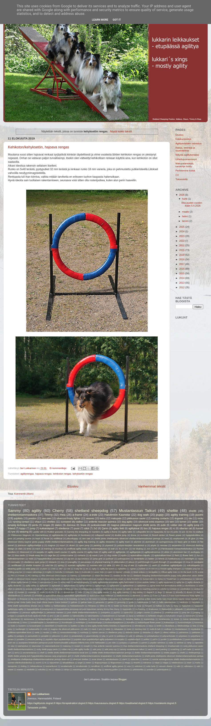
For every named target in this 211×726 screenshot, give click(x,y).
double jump (121, 535)
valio (179, 666)
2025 (182, 226)
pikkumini (56, 636)
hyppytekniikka (193, 535)
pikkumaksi (119, 562)
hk (109, 606)
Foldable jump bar (192, 569)
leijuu (151, 626)
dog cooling (138, 592)
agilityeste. (121, 552)
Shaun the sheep (102, 576)
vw (50, 669)
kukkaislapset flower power (149, 622)
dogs (160, 592)
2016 (182, 268)
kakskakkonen (109, 616)
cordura (197, 589)
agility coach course (57, 552)
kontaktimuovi (53, 622)
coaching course (150, 589)
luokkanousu (174, 558)
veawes (20, 669)
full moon (93, 599)
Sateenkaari (86, 576)
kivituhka (118, 619)
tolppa (165, 663)
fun (198, 555)
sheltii (182, 653)
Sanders (96, 532)
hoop (139, 606)
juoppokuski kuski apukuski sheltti (32, 616)
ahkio (166, 552)
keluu (201, 616)
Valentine (199, 579)
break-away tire (36, 555)
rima (188, 562)
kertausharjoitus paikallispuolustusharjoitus (56, 619)
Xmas (34, 582)
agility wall (107, 552)
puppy (160, 514)
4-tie (68, 569)
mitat (129, 629)
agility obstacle (194, 582)
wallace (199, 532)
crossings (32, 592)
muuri (62, 545)
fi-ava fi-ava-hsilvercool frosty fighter (184, 596)
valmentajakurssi (99, 548)
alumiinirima (190, 586)
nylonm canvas (98, 632)
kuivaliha (131, 622)
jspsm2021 (128, 612)
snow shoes (97, 659)
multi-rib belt (155, 629)
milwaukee (118, 629)
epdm (124, 555)
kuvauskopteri (35, 626)
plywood (109, 545)
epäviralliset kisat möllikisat (101, 596)
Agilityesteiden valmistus (188, 143)
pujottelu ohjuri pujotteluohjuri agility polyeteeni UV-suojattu (99, 639)
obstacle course (132, 632)
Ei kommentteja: (58, 468)
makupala (116, 518)
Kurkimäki (86, 572)
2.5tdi (53, 569)
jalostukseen (192, 609)
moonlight (189, 558)
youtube (150, 669)
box (146, 528)
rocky (200, 518)
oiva (62, 562)
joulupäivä (105, 612)
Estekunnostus (183, 139)
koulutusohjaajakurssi (114, 622)
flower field (188, 555)
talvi (172, 521)
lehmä (161, 558)
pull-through (143, 562)
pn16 (111, 636)
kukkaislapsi (169, 622)
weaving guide (15, 568)
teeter (88, 663)
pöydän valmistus (157, 643)
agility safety (31, 586)
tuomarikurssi (51, 666)
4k (87, 569)
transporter (12, 666)
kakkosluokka (78, 616)
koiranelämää (13, 622)
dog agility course (101, 592)
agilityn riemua (85, 586)
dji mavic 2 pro (96, 555)
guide (131, 602)
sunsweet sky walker (72, 521)
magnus (52, 545)
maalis (186, 211)
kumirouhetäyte (184, 622)
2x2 (95, 528)
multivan (167, 629)
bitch (98, 589)
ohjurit (157, 632)
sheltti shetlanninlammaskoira (128, 656)
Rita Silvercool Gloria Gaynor (54, 576)
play (104, 636)
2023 (182, 236)
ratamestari (36, 646)
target (80, 663)
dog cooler (112, 555)
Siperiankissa (41, 535)
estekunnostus (123, 596)
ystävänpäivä (162, 669)
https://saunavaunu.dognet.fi (103, 703)
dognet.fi (150, 592)
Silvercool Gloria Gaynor (26, 579)
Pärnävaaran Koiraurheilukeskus (177, 548)
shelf (42, 653)
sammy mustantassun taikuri (132, 649)
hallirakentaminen (16, 558)
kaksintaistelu (93, 616)
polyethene (195, 636)
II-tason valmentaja (34, 572)
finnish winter (158, 535)
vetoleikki (30, 669)
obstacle (53, 562)
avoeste (29, 589)
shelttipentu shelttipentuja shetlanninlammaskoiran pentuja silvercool (40, 659)
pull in (155, 639)
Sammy (14, 510)
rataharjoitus (23, 646)
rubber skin (176, 525)
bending (59, 589)
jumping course (23, 538)
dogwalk (179, 518)
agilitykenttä (58, 535)
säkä (86, 528)
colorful (163, 589)
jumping (196, 612)
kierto (93, 619)
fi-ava (163, 596)
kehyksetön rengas (83, 473)
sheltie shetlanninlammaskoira (147, 653)
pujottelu (18, 518)
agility (37, 510)
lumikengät (20, 629)
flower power (175, 535)
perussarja (86, 562)
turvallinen (95, 666)
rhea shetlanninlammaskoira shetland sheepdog (143, 646)
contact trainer (67, 555)
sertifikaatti (16, 565)
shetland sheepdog (91, 510)
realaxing (67, 646)
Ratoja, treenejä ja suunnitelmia (185, 149)
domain (169, 592)
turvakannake (66, 666)
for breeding (72, 599)
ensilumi (27, 596)
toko (118, 565)
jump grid (97, 558)
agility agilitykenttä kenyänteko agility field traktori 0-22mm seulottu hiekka (123, 582)
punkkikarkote (176, 639)
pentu (35, 525)
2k (120, 548)
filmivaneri (12, 599)
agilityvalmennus (152, 552)
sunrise (145, 659)
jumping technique (18, 525)
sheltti (192, 511)
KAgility (48, 572)
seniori (197, 649)
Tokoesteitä (181, 179)
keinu (103, 518)
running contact (21, 521)
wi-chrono (125, 669)
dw (190, 518)
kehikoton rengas (62, 473)
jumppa (11, 616)
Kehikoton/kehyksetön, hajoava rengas (38, 147)
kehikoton (141, 616)
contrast (173, 589)
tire (190, 532)
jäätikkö (66, 616)
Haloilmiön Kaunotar (117, 514)
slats (20, 548)
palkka (10, 636)
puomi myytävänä (192, 639)
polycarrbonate (168, 636)
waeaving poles (79, 669)
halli (153, 602)
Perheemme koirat (185, 170)
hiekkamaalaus (60, 606)
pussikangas (176, 562)
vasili (154, 565)
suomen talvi (96, 565)
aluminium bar (180, 552)
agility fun (180, 582)
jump (32, 528)
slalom (58, 525)
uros (129, 666)
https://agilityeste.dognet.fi (41, 703)
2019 (182, 254)
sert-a (16, 653)
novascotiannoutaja (68, 632)
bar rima (48, 589)
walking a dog (95, 669)
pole (130, 636)
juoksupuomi (123, 558)
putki (163, 525)
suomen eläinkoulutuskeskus (20, 663)
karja (131, 616)
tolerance (147, 663)
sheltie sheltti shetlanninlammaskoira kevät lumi (68, 653)
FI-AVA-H (153, 569)
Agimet (133, 569)
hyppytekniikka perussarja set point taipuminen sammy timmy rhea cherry (87, 609)
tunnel (183, 521)
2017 (182, 264)
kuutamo (22, 626)
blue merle (20, 555)
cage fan (52, 555)
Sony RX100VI (133, 579)
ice (168, 532)
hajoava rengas (43, 473)
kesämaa (83, 619)
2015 (182, 273)
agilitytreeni (114, 586)
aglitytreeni (142, 586)
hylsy (176, 606)
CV (177, 175)
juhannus (157, 612)
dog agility (127, 521)
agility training (179, 514)
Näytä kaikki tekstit (121, 131)
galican (74, 602)
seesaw (163, 545)
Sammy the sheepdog (77, 532)
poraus (11, 639)
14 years (43, 569)
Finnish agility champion (170, 569)
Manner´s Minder (122, 572)
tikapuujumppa (101, 663)
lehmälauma (140, 626)
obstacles (147, 632)
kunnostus (199, 622)
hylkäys (159, 606)
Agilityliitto (122, 569)
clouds (136, 589)
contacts (81, 555)
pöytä (153, 545)
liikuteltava (169, 626)
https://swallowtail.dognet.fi (133, 703)
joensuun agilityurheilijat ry (31, 545)
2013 (182, 282)
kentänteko (139, 558)
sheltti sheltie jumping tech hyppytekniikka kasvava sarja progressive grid (39, 656)
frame (82, 599)
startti (124, 659)
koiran (176, 619)
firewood (23, 599)
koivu (25, 622)
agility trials (92, 552)
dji (59, 592)
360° (61, 569)
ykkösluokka (138, 669)
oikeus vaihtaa (169, 632)
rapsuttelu (199, 643)
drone (133, 535)
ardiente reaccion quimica (102, 521)
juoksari (110, 558)
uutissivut (138, 666)
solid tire (49, 565)
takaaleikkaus (68, 663)
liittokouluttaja (183, 626)
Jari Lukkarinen (41, 694)
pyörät (144, 643)
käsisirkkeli (49, 626)
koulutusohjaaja (95, 622)
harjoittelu (196, 602)
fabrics (146, 596)
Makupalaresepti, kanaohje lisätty (184, 165)
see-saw (46, 518)
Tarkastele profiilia (36, 707)
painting (97, 545)
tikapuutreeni (116, 663)
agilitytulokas (128, 586)
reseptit (87, 646)
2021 (182, 245)
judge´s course (143, 612)
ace (55, 582)
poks (175, 532)
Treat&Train (171, 579)
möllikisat (58, 538)
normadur (15, 562)
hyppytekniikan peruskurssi (51, 558)
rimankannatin (174, 646)
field (177, 555)
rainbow (180, 643)
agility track (124, 542)
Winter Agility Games (19, 582)
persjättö (44, 636)
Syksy (160, 579)
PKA (13, 576)
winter (195, 521)
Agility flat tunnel (107, 569)
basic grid (182, 542)
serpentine (177, 545)
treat (166, 538)
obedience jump (115, 632)
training (47, 548)
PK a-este (199, 572)
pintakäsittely (77, 636)
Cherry (58, 510)
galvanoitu (100, 602)
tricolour (59, 548)
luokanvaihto (34, 629)
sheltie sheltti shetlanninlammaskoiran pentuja (111, 653)
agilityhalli (56, 586)
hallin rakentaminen (167, 602)
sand (150, 649)
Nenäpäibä (153, 572)
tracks (197, 663)
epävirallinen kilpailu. (141, 555)
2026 (182, 194)
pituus (131, 562)
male (86, 629)
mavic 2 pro (97, 629)
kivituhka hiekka (133, 619)
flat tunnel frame (38, 599)
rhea (63, 514)
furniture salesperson (110, 599)
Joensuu (71, 525)
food (61, 599)
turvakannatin (82, 666)
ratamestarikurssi (52, 646)
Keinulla (58, 572)
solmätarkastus (112, 659)
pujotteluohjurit (134, 639)
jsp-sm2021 (83, 558)
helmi (185, 216)
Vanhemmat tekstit (151, 486)
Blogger (122, 679)
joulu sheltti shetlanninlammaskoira (82, 612)
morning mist (140, 629)
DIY (126, 548)
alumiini (137, 542)
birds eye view (72, 589)
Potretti (21, 576)
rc (174, 528)
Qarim (105, 528)
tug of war (129, 565)
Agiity (94, 569)
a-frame (77, 514)
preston (32, 518)
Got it (117, 19)
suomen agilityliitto (77, 565)
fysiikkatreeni (127, 599)
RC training (33, 576)
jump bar (186, 612)
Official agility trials (169, 572)
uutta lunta (150, 666)
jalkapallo (179, 609)
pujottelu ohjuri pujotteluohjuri (58, 639)
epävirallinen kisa (53, 596)
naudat (46, 632)
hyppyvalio (127, 609)
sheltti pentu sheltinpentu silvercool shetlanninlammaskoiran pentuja (127, 538)
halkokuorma (142, 602)
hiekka (47, 606)
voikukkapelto (193, 565)
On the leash (185, 572)
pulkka (146, 639)
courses (20, 592)
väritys (67, 669)
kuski (13, 626)
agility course (77, 552)
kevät (46, 538)
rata (12, 646)
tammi (185, 221)
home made (128, 606)
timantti (137, 663)
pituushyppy (72, 538)
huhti (185, 198)
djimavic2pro (69, 592)
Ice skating (137, 548)
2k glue (191, 538)
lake (82, 626)
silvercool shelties (80, 659)
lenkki (159, 626)
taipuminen (54, 663)
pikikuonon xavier (136, 518)
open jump (84, 545)
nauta (200, 558)
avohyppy (195, 552)
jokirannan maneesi (55, 612)
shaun (38, 521)
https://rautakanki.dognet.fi (162, 703)
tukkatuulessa (36, 666)
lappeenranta (125, 626)
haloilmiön (183, 602)
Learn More (100, 19)
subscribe (135, 659)
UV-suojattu (38, 552)
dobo (80, 592)
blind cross (107, 589)
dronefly (179, 592)
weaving (24, 531)
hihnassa (92, 606)
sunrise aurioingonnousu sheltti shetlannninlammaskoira (176, 659)
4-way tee (78, 569)
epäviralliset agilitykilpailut (75, 596)
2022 (182, 240)
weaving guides (111, 669)
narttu (37, 632)
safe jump (97, 649)
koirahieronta (164, 619)
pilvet (66, 636)
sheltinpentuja (194, 653)
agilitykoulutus (70, 586)
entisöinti (38, 596)
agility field (118, 528)
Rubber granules (55, 532)
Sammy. (73, 576)
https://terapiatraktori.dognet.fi (72, 703)
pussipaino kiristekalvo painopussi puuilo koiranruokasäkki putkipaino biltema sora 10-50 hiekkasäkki (62, 643)
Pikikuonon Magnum (21, 535)
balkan (39, 589)
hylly (168, 606)
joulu (10, 538)
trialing (23, 666)
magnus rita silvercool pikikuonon (65, 629)
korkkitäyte (80, 622)
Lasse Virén (99, 572)
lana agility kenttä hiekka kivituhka (102, 626)
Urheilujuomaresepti (186, 159)
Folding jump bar (15, 572)
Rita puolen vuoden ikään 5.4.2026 (191, 204)
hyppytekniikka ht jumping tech (40, 609)
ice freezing (140, 609)
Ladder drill (38, 532)
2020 (182, 250)
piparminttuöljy (92, 636)
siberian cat (185, 528)
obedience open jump (34, 562)
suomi (38, 663)
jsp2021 (116, 612)
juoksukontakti (98, 525)
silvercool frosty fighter (68, 518)
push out (11, 643)
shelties (51, 521)
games (111, 602)
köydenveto (62, 626)
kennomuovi (29, 619)
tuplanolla (143, 565)
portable (20, 639)
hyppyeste (186, 606)
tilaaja (127, 663)
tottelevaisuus (177, 663)
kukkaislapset (47, 528)
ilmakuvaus (153, 609)
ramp (189, 643)
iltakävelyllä (166, 609)
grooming (121, 602)
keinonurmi (190, 616)
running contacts (160, 518)
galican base (86, 602)
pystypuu (123, 643)
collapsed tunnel (102, 535)
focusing (52, 599)
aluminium (150, 542)
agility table (126, 532)
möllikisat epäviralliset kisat (19, 632)
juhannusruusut (171, 612)
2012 (182, 287)
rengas (46, 525)
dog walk (143, 514)
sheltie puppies (170, 653)
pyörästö (134, 643)
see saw (86, 538)
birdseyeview (86, 589)
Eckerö (142, 569)
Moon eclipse (139, 572)
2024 (182, 231)
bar (9, 555)
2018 (182, 259)
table (109, 565)
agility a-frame (110, 532)
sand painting (161, 649)
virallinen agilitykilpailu (172, 565)
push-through (159, 562)
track (37, 548)
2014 (182, 278)
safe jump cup (111, 649)
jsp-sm (71, 558)
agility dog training (86, 542)
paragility (72, 562)
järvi (51, 616)
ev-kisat (144, 535)
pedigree (20, 636)
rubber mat (66, 649)
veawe (10, 669)
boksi (193, 542)
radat (171, 643)
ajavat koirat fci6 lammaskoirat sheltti (166, 586)
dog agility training (121, 592)
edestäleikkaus (14, 596)
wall (113, 548)
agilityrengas (27, 473)
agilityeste (44, 586)
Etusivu (72, 486)
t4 (45, 663)
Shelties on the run (121, 576)
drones (190, 592)
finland (11, 528)
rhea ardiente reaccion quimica (106, 646)
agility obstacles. (15, 586)
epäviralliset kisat (162, 555)
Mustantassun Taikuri (137, 510)
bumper (119, 589)
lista (194, 626)
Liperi (109, 572)
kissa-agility (105, 619)
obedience (64, 528)
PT (156, 548)
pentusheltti (33, 636)
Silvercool (24, 552)
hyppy (22, 528)
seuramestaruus (30, 653)
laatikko (74, 626)
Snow (83, 525)
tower (189, 663)
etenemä (136, 596)
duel (198, 592)
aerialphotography (81, 582)
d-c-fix (51, 592)
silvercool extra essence (151, 521)
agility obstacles (107, 542)
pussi (77, 528)
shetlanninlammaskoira (22, 514)
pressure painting (35, 639)
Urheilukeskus (186, 579)
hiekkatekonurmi (77, 606)
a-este (93, 514)
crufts (42, 592)
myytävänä (195, 629)
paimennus (183, 632)
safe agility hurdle (81, 649)
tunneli (199, 528)
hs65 (31, 558)
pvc (183, 532)
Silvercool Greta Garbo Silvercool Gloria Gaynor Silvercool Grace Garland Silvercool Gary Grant (82, 579)
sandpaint (198, 562)
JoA (149, 548)
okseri (72, 545)
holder (116, 606)
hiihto (102, 606)
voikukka (42, 669)
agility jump (193, 525)
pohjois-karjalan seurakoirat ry (131, 545)
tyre (13, 531)
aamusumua (45, 582)
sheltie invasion (33, 565)
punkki (164, 639)
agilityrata (72, 535)
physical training (102, 562)
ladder (151, 558)
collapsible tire (143, 532)
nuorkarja (84, 632)
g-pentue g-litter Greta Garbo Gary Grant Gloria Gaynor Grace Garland (167, 599)
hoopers (148, 606)
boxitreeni (85, 535)
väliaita (58, 669)
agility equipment (166, 582)
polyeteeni (183, 636)
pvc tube (112, 643)
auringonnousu (166, 542)
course (11, 592)
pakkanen (196, 632)
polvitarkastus (153, 636)
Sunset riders (148, 579)
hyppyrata (158, 532)
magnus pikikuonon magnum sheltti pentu (133, 525)
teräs (29, 548)
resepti (77, 646)
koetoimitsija (149, 619)
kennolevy (15, 619)
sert (9, 653)
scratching (175, 649)
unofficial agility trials (77, 548)
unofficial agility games (113, 666)
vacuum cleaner (166, 666)
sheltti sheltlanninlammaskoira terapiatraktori (93, 656)
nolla (54, 632)
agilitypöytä (135, 552)
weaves (90, 518)
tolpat (157, 663)
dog (88, 592)
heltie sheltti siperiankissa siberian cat (24, 606)
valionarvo (188, 666)
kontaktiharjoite (37, 622)
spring (61, 565)
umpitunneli (178, 538)
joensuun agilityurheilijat (32, 612)
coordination (185, 589)
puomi (199, 514)
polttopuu (140, 636)
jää (58, 616)
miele (108, 629)
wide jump (31, 568)
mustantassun (181, 629)
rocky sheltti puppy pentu (47, 649)
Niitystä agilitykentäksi (187, 154)
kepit (38, 538)
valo (198, 666)
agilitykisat (133, 528)
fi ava (155, 596)
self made (187, 649)
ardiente (19, 589)
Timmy (48, 514)
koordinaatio (67, 622)
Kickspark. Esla (71, 572)
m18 (45, 629)
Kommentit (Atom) (24, 493)
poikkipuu (121, 636)
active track (65, 582)
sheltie (172, 510)
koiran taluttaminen (191, 619)
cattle (128, 589)
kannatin (121, 616)
